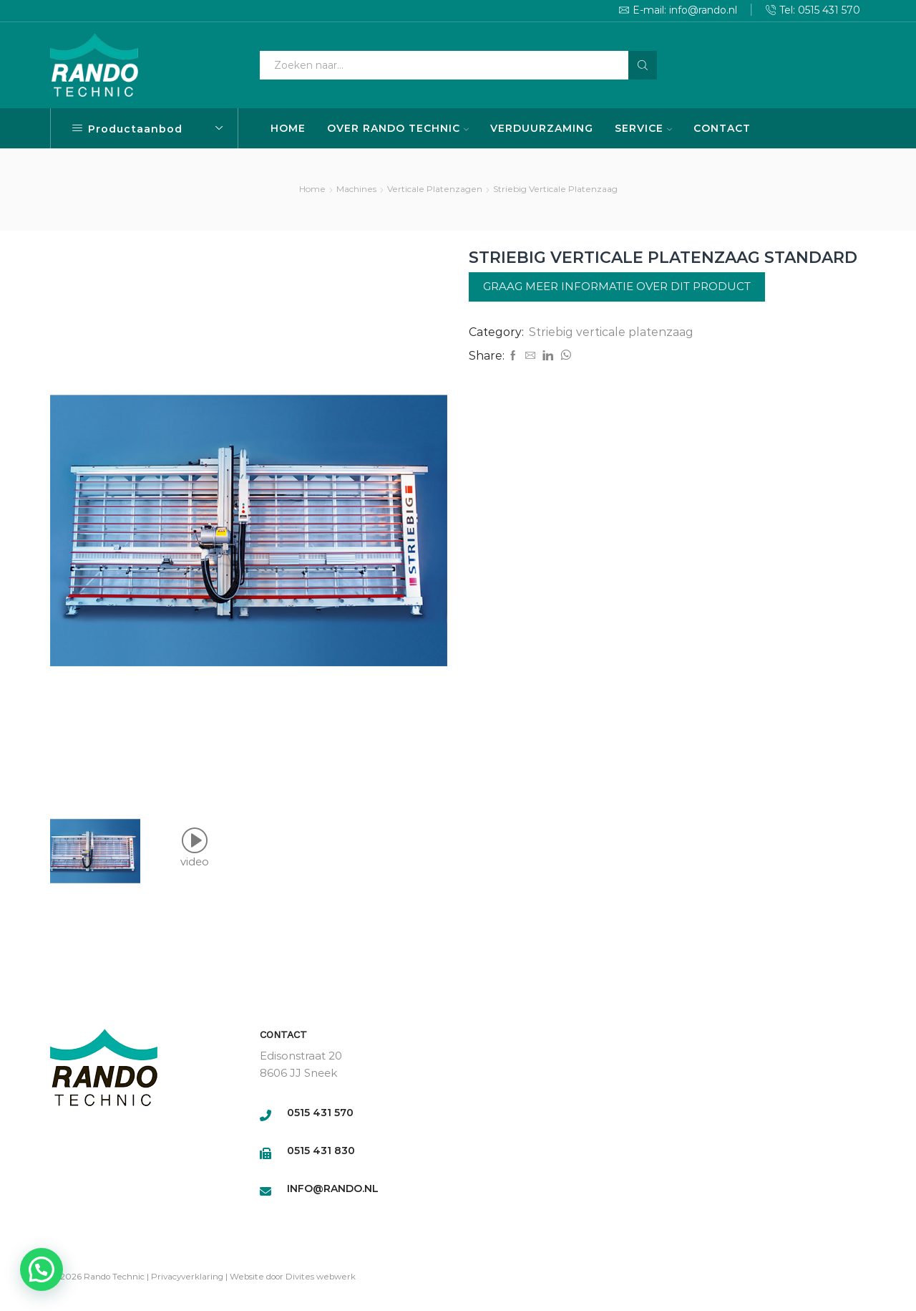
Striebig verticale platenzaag (555, 188)
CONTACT (722, 128)
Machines (356, 188)
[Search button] (642, 65)
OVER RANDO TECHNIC (398, 128)
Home (312, 188)
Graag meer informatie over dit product (617, 286)
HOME (288, 128)
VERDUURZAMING (541, 128)
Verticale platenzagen (434, 188)
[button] (41, 1269)
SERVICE (643, 128)
